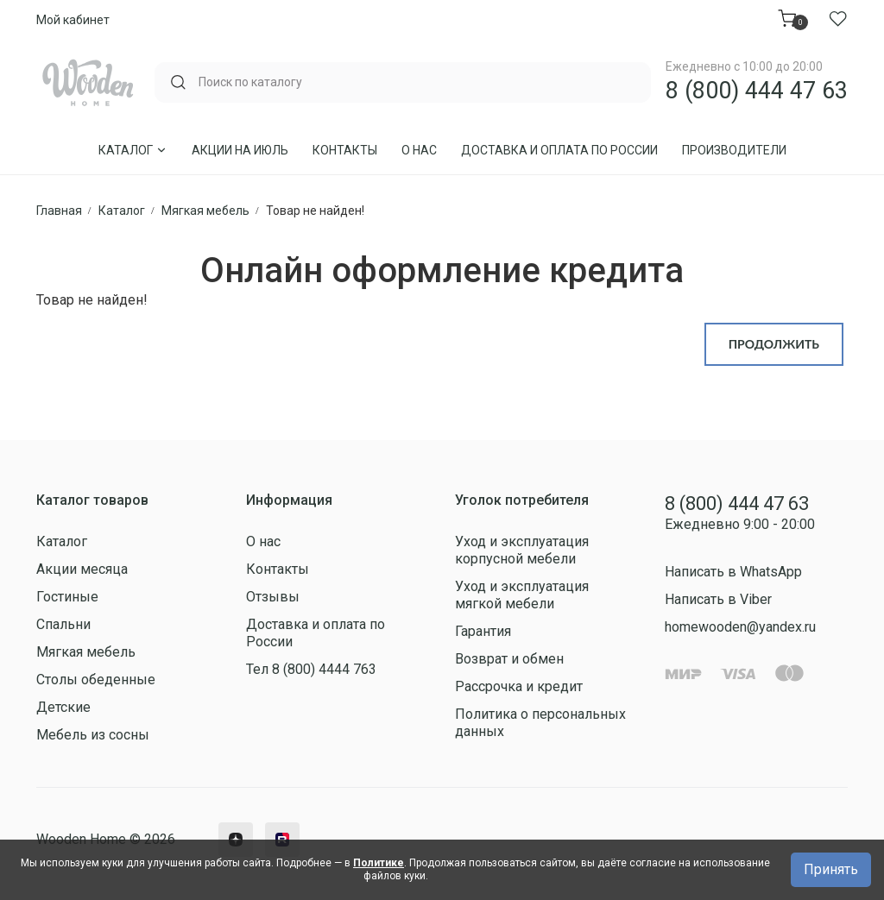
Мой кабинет (73, 20)
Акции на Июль (240, 150)
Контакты (345, 150)
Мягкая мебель (86, 652)
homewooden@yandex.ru (740, 627)
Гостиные (67, 596)
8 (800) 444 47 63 (757, 90)
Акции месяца (82, 569)
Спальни (63, 624)
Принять (831, 869)
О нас (419, 150)
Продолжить (774, 344)
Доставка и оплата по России (559, 150)
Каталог (132, 150)
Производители (734, 150)
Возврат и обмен (509, 659)
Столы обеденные (95, 679)
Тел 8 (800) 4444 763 (311, 669)
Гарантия (483, 631)
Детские (63, 707)
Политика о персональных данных (540, 723)
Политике (378, 863)
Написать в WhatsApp (733, 571)
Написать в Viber (718, 599)
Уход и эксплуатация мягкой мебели (522, 595)
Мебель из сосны (92, 735)
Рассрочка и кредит (519, 686)
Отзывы (273, 596)
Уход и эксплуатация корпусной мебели (522, 550)
